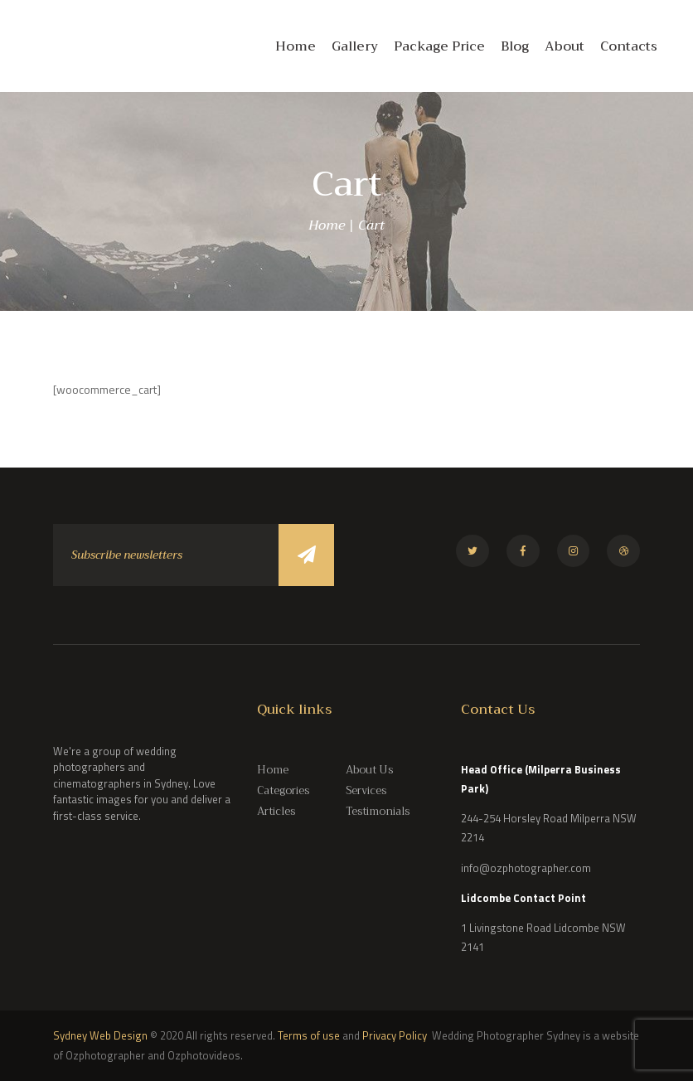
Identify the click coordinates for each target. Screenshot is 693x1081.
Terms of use (309, 1035)
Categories (283, 790)
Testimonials (378, 811)
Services (366, 790)
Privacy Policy (395, 1035)
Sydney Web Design (100, 1035)
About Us (369, 769)
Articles (276, 811)
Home (326, 225)
